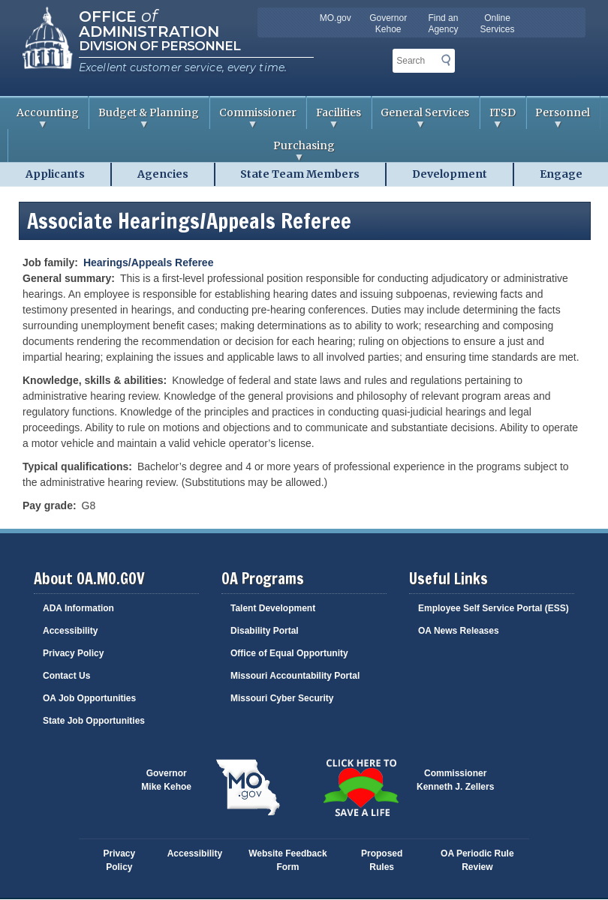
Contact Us (66, 675)
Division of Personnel (159, 45)
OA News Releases (458, 631)
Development (449, 174)
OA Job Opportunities (89, 698)
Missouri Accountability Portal (295, 675)
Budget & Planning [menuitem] (144, 117)
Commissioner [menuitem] (253, 117)
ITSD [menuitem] (498, 117)
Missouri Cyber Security (281, 698)
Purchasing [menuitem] (171, 150)
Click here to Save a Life (360, 788)
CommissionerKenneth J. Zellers (455, 780)
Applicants (55, 174)
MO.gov (335, 18)
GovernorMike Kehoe (166, 780)
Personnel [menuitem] (559, 117)
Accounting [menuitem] (43, 117)
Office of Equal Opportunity (289, 653)
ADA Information (78, 608)
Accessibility (70, 631)
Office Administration (149, 22)
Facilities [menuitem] (334, 117)
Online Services (497, 23)
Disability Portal (264, 631)
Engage (561, 174)
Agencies (162, 174)
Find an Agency (443, 23)
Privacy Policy (73, 653)
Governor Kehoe (388, 23)
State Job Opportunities (94, 721)
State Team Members (300, 174)
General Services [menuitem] (421, 117)
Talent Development (272, 608)
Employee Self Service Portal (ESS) (493, 608)
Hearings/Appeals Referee (148, 262)
